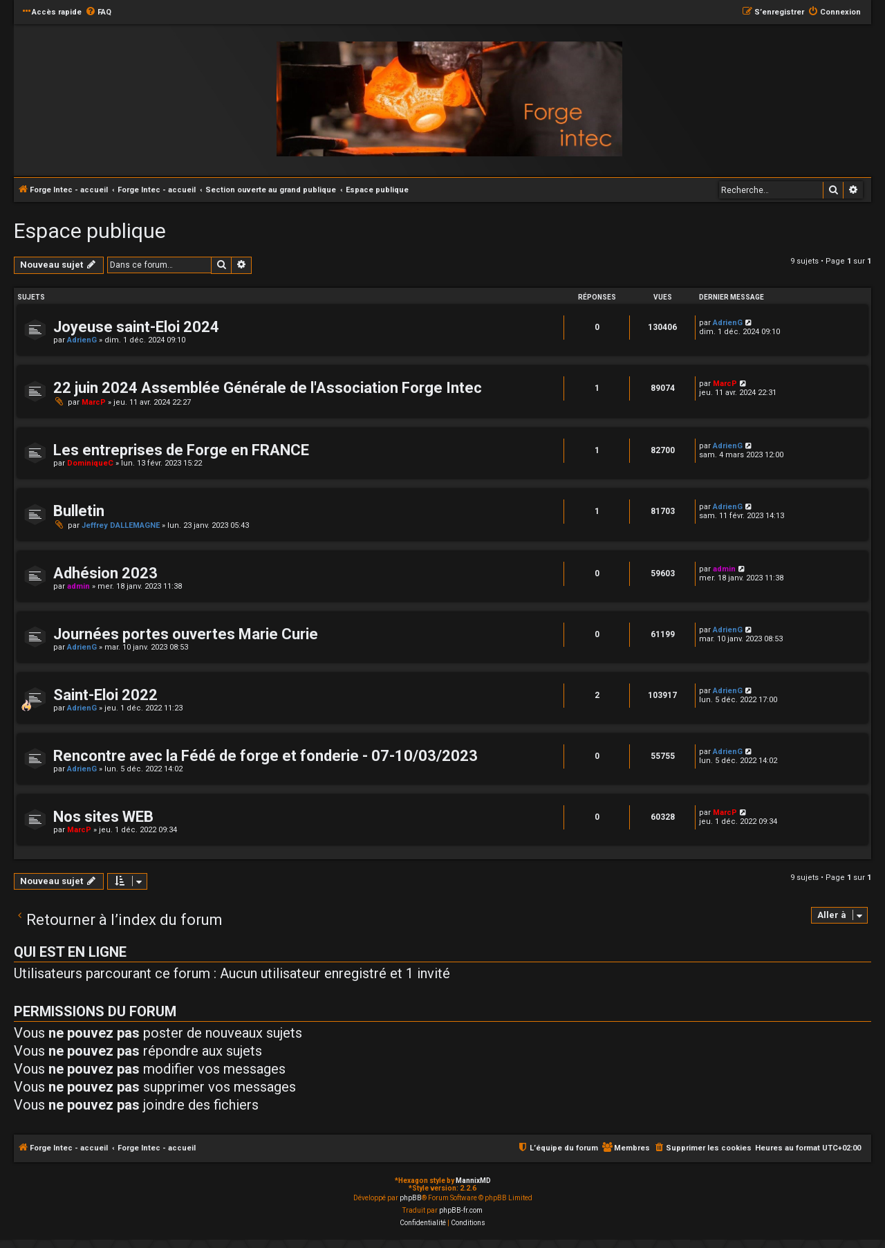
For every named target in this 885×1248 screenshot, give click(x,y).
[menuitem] (98, 12)
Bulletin (78, 511)
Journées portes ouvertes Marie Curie (185, 634)
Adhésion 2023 (105, 573)
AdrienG (82, 340)
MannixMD (473, 1180)
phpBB (411, 1198)
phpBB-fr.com (461, 1210)
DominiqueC (90, 463)
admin (78, 586)
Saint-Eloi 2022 (105, 695)
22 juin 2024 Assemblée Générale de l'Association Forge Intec (267, 387)
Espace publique (90, 231)
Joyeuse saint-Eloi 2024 (136, 327)
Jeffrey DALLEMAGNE (121, 525)
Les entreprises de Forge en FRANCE (181, 450)
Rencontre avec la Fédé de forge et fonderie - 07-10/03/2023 (265, 755)
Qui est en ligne (70, 952)
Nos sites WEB (103, 816)
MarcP (94, 402)
